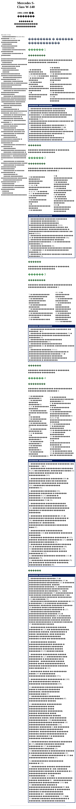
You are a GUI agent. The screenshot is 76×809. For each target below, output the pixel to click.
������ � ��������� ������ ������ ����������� (13, 126)
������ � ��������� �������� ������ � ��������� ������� (13, 116)
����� (5, 191)
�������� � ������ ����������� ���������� (12, 166)
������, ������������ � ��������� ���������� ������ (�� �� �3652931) (51, 231)
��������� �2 (11, 174)
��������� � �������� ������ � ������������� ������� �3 (49, 791)
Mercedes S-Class (6, 35)
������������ (10, 70)
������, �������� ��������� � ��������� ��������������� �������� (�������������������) (14, 84)
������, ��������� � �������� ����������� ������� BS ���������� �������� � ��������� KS (14, 155)
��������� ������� (13, 185)
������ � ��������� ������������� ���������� (13, 92)
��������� (8, 48)
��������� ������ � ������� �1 (50, 771)
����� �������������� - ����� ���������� (11, 73)
